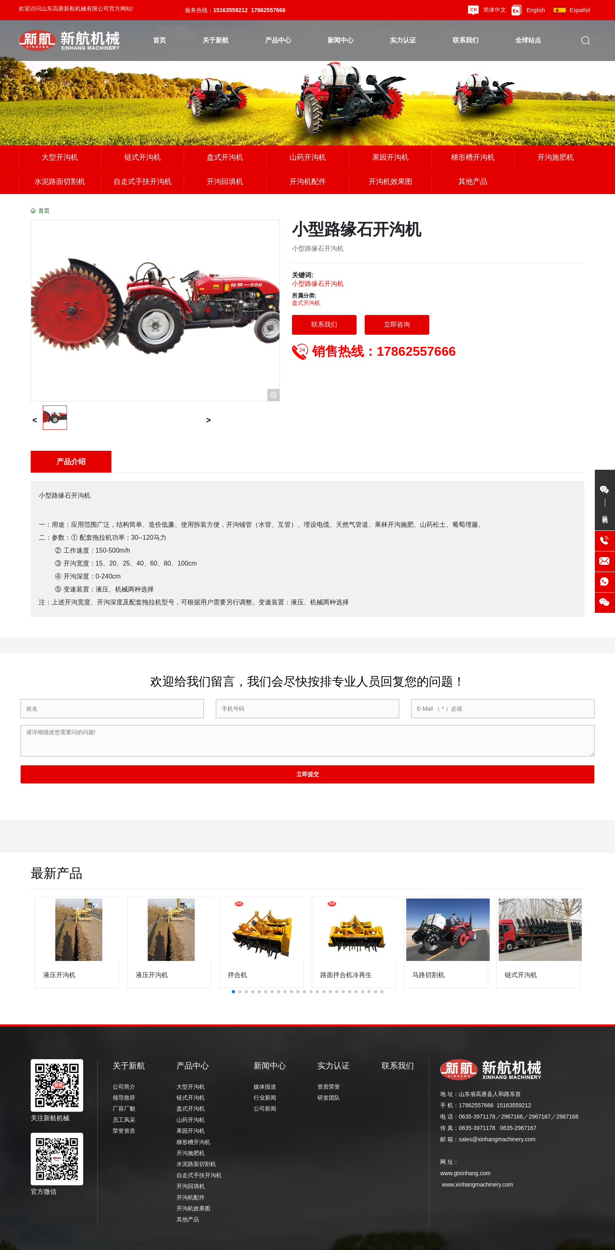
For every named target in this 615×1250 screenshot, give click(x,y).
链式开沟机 (142, 157)
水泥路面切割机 (59, 181)
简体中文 (494, 9)
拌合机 (237, 974)
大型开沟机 (60, 157)
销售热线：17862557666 (384, 351)
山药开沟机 (308, 157)
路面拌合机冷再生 (346, 974)
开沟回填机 (225, 181)
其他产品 (472, 181)
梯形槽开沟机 (473, 157)
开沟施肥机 (555, 157)
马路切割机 (428, 974)
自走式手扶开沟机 (142, 181)
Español (580, 10)
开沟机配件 (308, 181)
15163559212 (230, 10)
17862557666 (268, 10)
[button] (233, 991)
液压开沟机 (59, 974)
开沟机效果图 (390, 181)
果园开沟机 (390, 157)
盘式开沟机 (225, 157)
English (536, 10)
